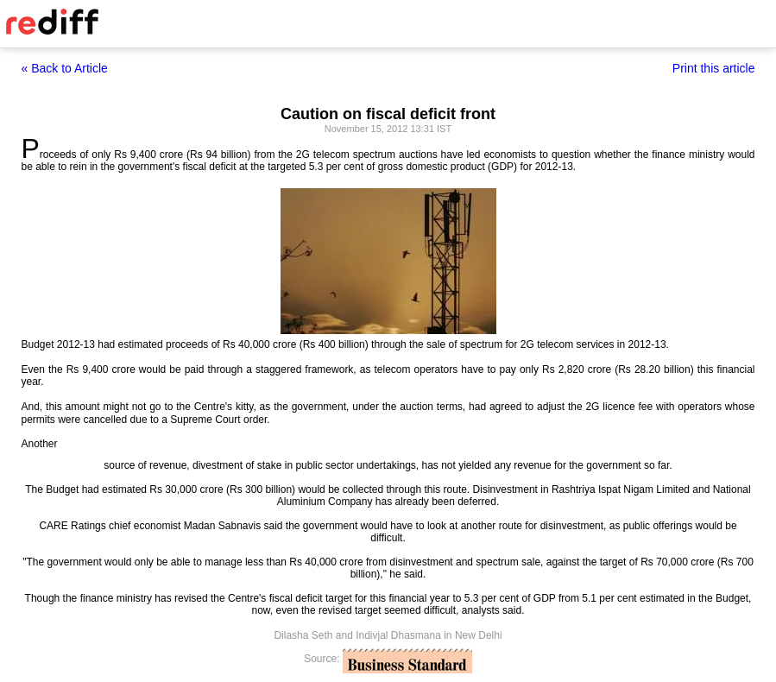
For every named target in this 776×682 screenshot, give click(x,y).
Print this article (713, 68)
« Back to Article (65, 68)
